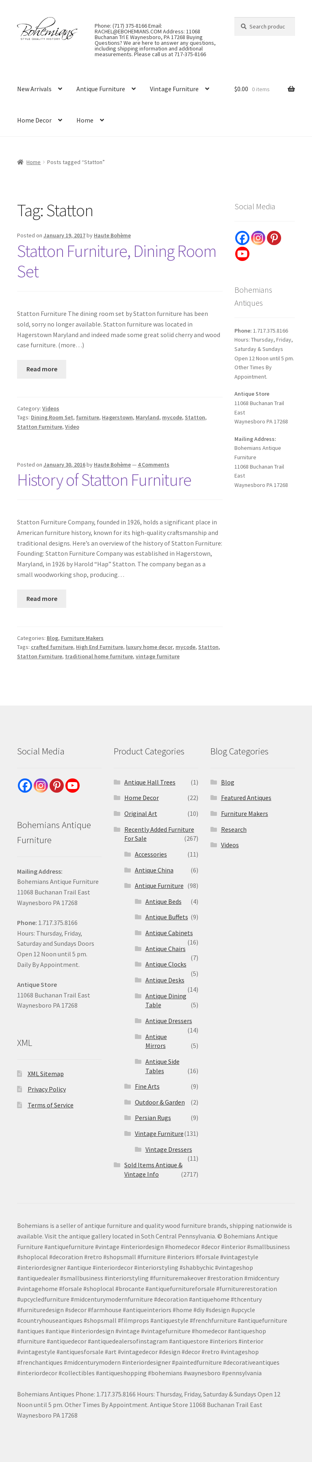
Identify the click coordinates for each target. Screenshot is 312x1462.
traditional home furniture (99, 656)
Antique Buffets (166, 917)
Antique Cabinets (169, 933)
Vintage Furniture (174, 89)
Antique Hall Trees (150, 782)
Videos (50, 408)
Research (234, 829)
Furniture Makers (82, 638)
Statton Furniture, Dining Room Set (117, 261)
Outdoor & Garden (160, 1102)
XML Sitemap (46, 1074)
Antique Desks (164, 980)
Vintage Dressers (168, 1149)
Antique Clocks (165, 964)
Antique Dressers (168, 1021)
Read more (41, 369)
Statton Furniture (39, 426)
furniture (87, 417)
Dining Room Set (52, 417)
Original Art (140, 813)
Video (72, 426)
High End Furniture (99, 647)
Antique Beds (163, 901)
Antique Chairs (165, 949)
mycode (172, 417)
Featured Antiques (246, 797)
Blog (52, 638)
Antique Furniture (100, 89)
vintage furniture (158, 656)
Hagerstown (117, 417)
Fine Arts (147, 1086)
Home (84, 120)
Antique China (154, 870)
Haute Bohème (112, 235)
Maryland (147, 417)
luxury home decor (149, 647)
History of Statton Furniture (104, 479)
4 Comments (153, 464)
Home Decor (34, 120)
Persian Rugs (153, 1117)
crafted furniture (52, 647)
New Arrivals (34, 89)
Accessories (151, 854)
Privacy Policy (47, 1089)
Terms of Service (51, 1105)
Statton (195, 417)
